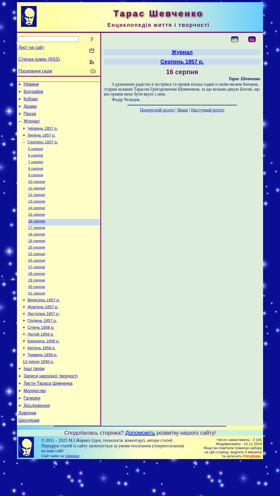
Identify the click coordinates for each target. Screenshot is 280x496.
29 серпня (36, 299)
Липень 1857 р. (42, 142)
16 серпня (36, 235)
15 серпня (36, 228)
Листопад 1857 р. (44, 336)
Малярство (35, 422)
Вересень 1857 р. (44, 321)
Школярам (28, 455)
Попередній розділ (157, 110)
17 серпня (36, 242)
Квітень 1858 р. (42, 374)
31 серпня (36, 313)
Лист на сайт (31, 47)
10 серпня (36, 192)
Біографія (33, 93)
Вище (182, 110)
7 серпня (35, 171)
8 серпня (35, 178)
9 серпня (35, 185)
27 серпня (36, 285)
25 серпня (36, 278)
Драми (30, 109)
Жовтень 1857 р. (43, 328)
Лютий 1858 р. (41, 359)
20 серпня (36, 263)
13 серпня (36, 214)
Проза (30, 118)
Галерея (32, 430)
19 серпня (36, 256)
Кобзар (31, 101)
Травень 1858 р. (42, 382)
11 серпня (36, 199)
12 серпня (36, 206)
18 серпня (36, 249)
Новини (31, 85)
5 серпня (35, 157)
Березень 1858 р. (44, 367)
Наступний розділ (207, 110)
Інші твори (34, 397)
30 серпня (36, 306)
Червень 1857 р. (43, 134)
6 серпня (35, 164)
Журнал (31, 126)
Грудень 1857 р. (42, 344)
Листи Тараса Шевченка (48, 414)
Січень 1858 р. (41, 351)
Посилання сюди (35, 71)
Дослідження (37, 438)
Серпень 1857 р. (43, 149)
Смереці (72, 491)
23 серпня (36, 271)
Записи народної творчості (51, 405)
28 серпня (36, 292)
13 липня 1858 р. (38, 390)
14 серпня (36, 221)
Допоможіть (140, 468)
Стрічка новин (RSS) (39, 59)
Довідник (27, 447)
